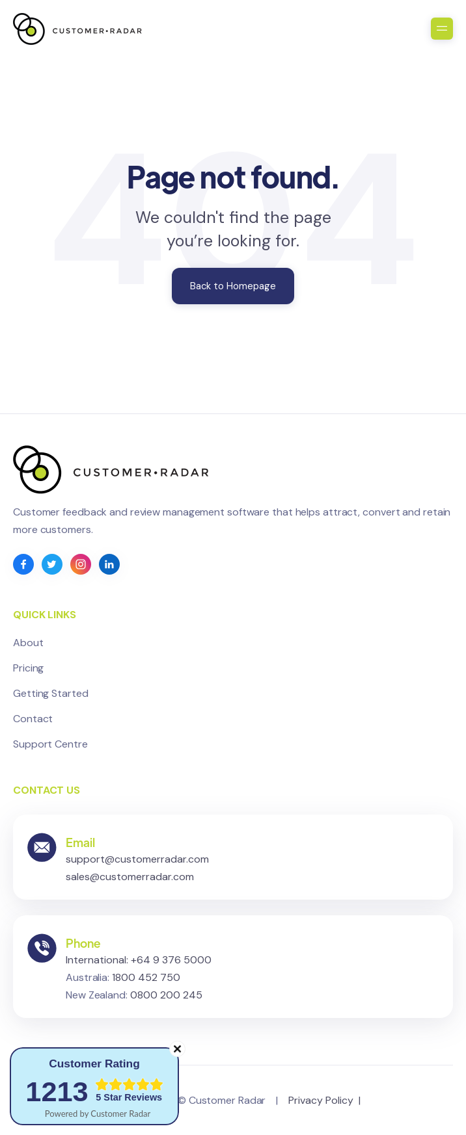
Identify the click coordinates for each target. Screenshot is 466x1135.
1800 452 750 (146, 981)
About (28, 642)
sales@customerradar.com (130, 880)
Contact (33, 718)
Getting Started (51, 693)
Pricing (28, 668)
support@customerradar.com (137, 863)
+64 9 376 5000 (171, 964)
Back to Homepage (233, 286)
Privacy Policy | (327, 1100)
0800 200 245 (166, 999)
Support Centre (50, 744)
